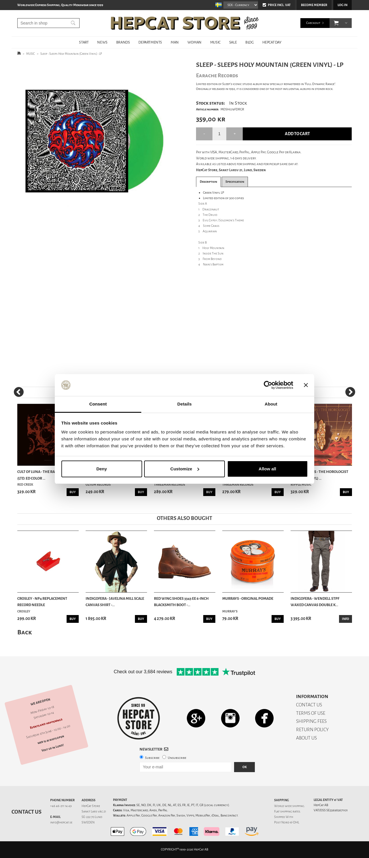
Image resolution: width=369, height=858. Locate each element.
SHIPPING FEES (311, 721)
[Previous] (19, 392)
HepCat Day (271, 42)
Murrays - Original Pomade (247, 598)
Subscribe (152, 758)
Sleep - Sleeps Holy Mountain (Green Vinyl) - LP (71, 54)
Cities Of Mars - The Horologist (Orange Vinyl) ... (319, 474)
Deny (101, 468)
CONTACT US (309, 705)
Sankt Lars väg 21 (94, 811)
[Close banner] (306, 385)
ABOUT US (306, 738)
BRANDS (123, 42)
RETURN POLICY (312, 730)
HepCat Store (91, 806)
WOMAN (194, 42)
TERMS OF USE (310, 713)
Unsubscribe (177, 758)
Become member (314, 5)
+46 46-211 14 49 (61, 806)
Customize (184, 468)
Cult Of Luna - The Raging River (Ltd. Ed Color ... (45, 474)
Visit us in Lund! (52, 748)
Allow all (267, 468)
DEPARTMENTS (150, 42)
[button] (336, 23)
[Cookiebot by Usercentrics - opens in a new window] (268, 385)
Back (24, 632)
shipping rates (290, 811)
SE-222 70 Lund (92, 817)
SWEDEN (88, 822)
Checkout (313, 23)
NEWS (102, 42)
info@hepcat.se (61, 822)
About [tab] (271, 403)
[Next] (350, 392)
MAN (175, 42)
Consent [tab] (98, 403)
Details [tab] (184, 403)
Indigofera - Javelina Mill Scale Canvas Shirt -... (115, 601)
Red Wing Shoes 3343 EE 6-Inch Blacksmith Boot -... (181, 601)
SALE (233, 42)
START (84, 42)
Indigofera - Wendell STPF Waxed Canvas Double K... (315, 601)
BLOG (249, 42)
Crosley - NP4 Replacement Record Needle (42, 601)
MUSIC (215, 42)
